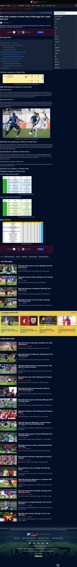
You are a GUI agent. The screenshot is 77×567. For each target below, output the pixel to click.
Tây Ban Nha (57, 19)
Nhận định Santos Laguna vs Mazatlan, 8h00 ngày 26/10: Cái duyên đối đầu (35, 400)
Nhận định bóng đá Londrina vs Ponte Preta (12, 45)
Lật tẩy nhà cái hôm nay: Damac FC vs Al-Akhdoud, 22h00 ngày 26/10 (67, 331)
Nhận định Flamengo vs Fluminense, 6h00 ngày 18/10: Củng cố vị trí (34, 289)
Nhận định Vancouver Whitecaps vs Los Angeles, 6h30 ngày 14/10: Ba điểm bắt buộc (35, 480)
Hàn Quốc (57, 61)
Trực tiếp (38, 5)
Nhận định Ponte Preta (10, 49)
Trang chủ (2, 5)
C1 (55, 30)
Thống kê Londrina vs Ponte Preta (10, 61)
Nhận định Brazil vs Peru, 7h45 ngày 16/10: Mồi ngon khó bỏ (34, 468)
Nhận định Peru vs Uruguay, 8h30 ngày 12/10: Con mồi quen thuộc (34, 502)
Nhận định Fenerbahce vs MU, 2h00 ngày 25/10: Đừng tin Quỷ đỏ (35, 411)
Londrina (18, 256)
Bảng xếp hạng (5, 68)
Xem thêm (73, 312)
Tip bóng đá (21, 5)
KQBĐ (33, 5)
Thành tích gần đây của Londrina (12, 63)
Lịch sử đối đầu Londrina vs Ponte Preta (14, 56)
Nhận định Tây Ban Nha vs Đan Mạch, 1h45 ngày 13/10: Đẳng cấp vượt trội (34, 491)
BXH (54, 5)
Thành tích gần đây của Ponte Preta (13, 65)
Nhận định (14, 5)
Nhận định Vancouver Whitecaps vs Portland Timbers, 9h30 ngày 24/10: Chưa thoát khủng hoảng (34, 423)
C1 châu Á (57, 41)
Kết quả (40, 32)
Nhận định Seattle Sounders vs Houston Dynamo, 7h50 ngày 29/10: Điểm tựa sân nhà (35, 366)
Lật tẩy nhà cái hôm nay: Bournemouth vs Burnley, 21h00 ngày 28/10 (28, 331)
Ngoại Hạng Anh (58, 16)
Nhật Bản (57, 64)
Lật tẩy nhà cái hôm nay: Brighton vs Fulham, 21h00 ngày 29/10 (9, 331)
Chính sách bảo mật (57, 538)
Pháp (56, 27)
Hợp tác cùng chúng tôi (28, 538)
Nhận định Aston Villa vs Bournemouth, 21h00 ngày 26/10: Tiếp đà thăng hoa (33, 389)
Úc (55, 44)
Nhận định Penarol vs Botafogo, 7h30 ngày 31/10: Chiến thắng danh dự (35, 343)
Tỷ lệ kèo (28, 5)
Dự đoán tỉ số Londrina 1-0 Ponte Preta (11, 59)
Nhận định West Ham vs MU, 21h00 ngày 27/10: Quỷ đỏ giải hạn (35, 377)
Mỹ (55, 56)
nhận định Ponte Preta (43, 256)
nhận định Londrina (33, 256)
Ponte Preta (24, 256)
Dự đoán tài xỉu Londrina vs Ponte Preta (11, 54)
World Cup (57, 67)
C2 (55, 33)
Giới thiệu (16, 538)
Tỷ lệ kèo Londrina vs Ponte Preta (10, 43)
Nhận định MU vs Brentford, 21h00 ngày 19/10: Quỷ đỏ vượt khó (34, 457)
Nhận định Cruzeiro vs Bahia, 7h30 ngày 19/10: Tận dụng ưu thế (35, 277)
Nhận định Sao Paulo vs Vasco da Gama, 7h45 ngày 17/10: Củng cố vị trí (34, 300)
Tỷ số (43, 5)
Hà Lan (56, 59)
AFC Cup (57, 39)
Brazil (21, 12)
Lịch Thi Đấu (49, 5)
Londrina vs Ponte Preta (9, 256)
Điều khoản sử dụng (43, 538)
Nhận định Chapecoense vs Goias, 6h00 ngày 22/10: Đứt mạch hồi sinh (35, 266)
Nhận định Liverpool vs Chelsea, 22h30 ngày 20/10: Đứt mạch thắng (35, 446)
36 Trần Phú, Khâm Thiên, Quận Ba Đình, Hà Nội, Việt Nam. (40, 551)
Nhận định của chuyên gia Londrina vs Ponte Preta (14, 52)
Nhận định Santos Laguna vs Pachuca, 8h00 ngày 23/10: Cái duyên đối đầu (35, 434)
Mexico (56, 53)
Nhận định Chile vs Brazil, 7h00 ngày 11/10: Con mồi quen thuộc (34, 514)
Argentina (57, 47)
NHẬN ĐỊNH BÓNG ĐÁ (13, 12)
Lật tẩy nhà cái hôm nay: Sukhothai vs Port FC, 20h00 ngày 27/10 (47, 331)
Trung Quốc (57, 50)
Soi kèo (8, 5)
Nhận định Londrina (9, 47)
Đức (56, 21)
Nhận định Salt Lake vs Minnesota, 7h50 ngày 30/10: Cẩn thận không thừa (35, 355)
